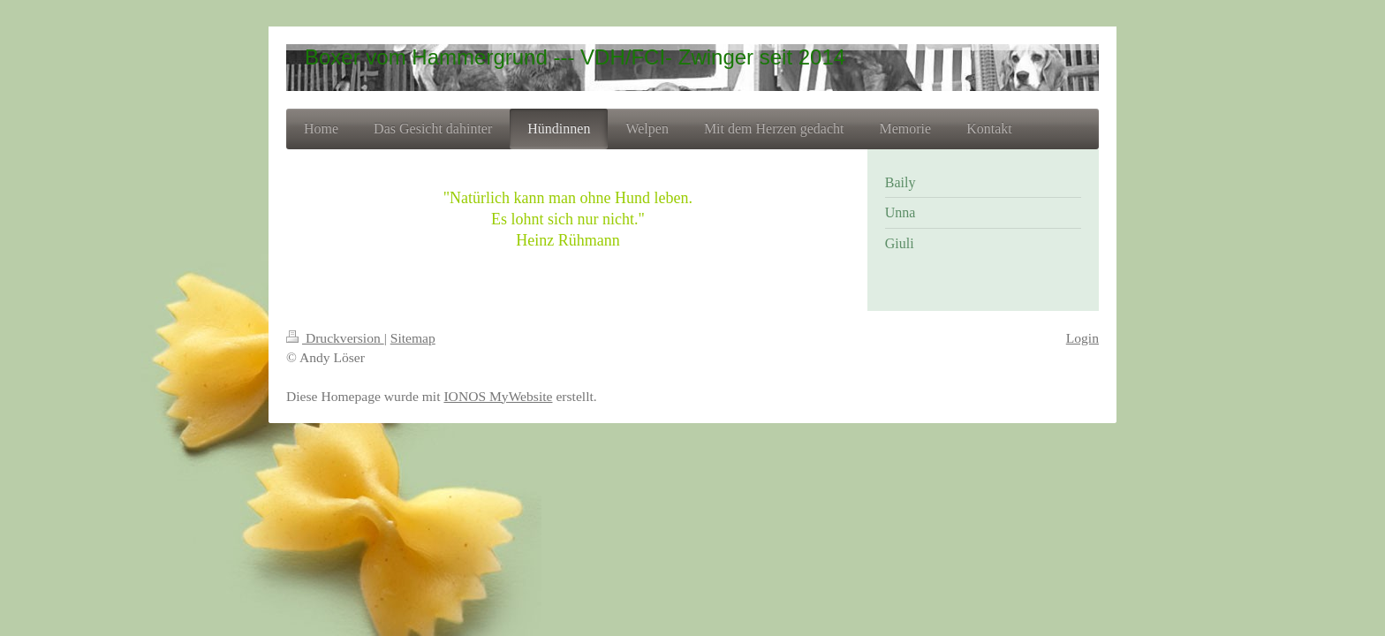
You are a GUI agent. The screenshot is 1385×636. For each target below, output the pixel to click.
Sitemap (412, 337)
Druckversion (335, 337)
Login (1082, 337)
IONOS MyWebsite (497, 396)
